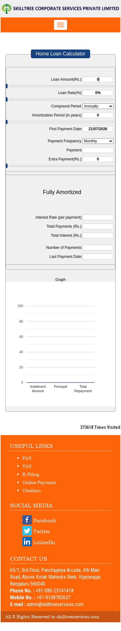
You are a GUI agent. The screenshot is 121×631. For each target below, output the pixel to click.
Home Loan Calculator (60, 53)
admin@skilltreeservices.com (55, 604)
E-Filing (30, 474)
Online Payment (39, 482)
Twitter (41, 531)
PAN (26, 458)
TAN (26, 466)
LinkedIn (44, 542)
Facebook (44, 520)
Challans (31, 490)
